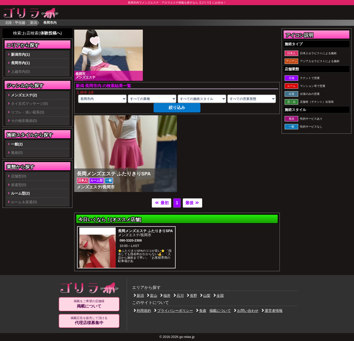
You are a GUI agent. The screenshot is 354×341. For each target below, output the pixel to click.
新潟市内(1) (20, 54)
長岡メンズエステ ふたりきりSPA (145, 231)
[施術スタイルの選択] (202, 99)
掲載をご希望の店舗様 (89, 304)
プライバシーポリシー (173, 311)
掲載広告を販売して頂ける (89, 320)
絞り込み (177, 107)
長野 (192, 295)
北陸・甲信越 (15, 23)
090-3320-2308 (131, 240)
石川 (179, 295)
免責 (201, 311)
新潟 (33, 23)
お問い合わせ (246, 311)
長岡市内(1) (20, 63)
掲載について (220, 311)
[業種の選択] (152, 99)
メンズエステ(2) (24, 95)
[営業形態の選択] (251, 99)
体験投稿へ (50, 33)
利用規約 (142, 311)
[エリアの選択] (102, 99)
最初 (161, 203)
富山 (152, 295)
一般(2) (17, 144)
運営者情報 (272, 311)
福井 (165, 295)
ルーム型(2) (20, 193)
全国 (218, 295)
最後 (192, 203)
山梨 (205, 295)
